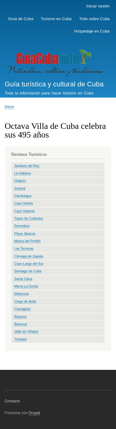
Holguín (20, 180)
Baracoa (20, 324)
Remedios (21, 226)
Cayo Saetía (23, 203)
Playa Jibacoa (24, 233)
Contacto (12, 401)
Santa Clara (23, 279)
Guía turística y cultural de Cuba (54, 84)
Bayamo (20, 316)
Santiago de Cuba (27, 271)
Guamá (19, 188)
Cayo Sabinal (24, 211)
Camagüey (22, 309)
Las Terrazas (24, 248)
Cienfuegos (22, 196)
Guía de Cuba (20, 18)
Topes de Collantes (28, 218)
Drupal (34, 413)
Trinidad (20, 339)
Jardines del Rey (27, 166)
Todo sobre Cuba (94, 18)
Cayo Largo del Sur (28, 263)
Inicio (9, 106)
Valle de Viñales (26, 331)
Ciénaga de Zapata (28, 256)
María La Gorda (26, 286)
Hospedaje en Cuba (92, 31)
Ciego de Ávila (25, 301)
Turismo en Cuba (56, 18)
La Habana (22, 173)
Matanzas (21, 293)
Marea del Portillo (27, 241)
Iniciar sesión (98, 6)
